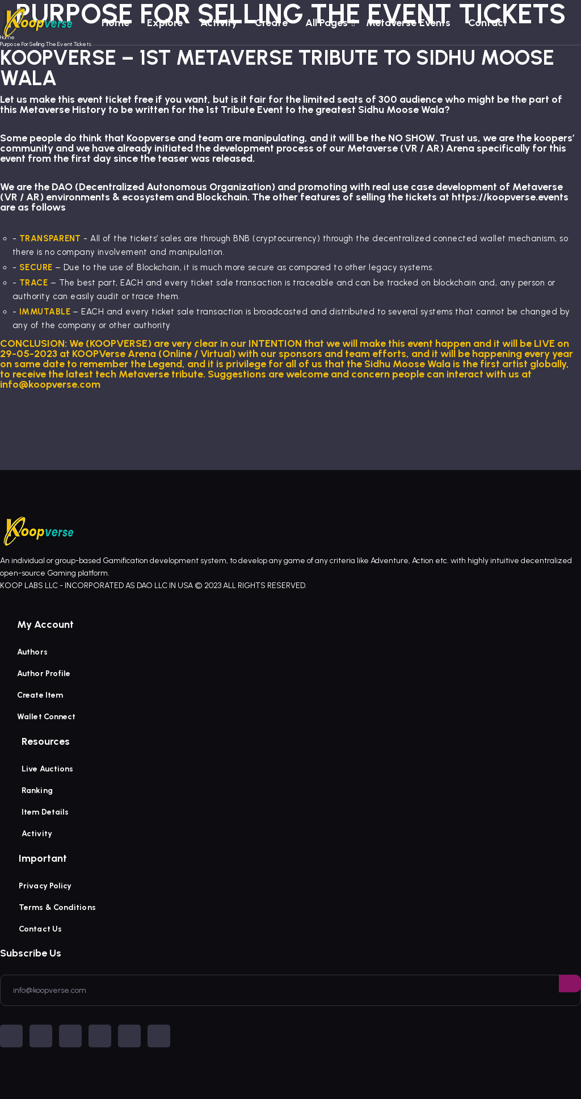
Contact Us (40, 929)
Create (271, 22)
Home (115, 22)
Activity (218, 22)
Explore (165, 22)
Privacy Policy (45, 886)
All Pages (326, 22)
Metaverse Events (408, 22)
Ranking (37, 790)
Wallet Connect (46, 717)
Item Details (45, 812)
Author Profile (43, 673)
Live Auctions (47, 769)
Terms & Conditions (57, 907)
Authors (32, 652)
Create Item (40, 695)
